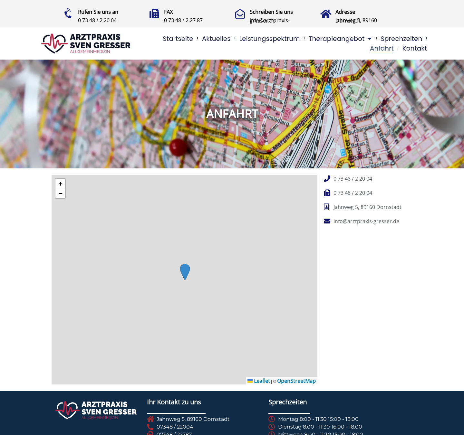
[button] (60, 183)
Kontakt (414, 48)
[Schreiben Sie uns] (240, 14)
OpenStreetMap (296, 380)
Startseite (178, 38)
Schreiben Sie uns (271, 11)
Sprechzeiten (401, 38)
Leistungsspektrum (269, 38)
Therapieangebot (340, 38)
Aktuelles (216, 38)
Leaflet (258, 380)
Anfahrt (382, 48)
